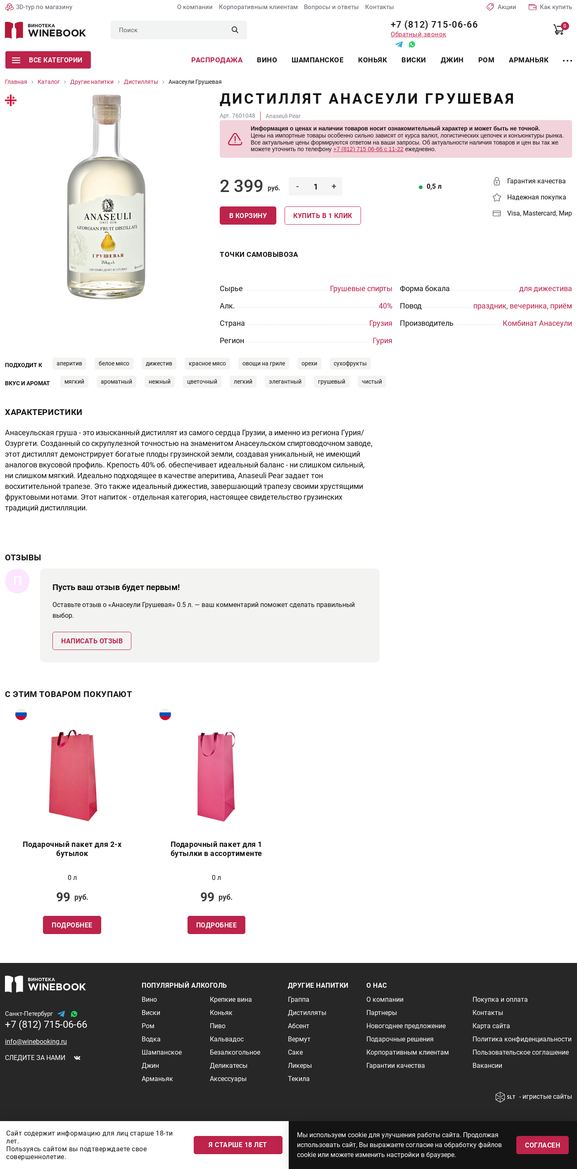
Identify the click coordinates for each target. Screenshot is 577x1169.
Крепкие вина (231, 999)
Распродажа (216, 60)
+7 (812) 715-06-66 (431, 24)
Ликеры (300, 1065)
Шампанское (318, 60)
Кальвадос (227, 1039)
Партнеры (381, 1013)
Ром (486, 60)
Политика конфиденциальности (522, 1039)
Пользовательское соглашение (521, 1052)
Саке (295, 1052)
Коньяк (372, 60)
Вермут (299, 1039)
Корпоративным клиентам (258, 7)
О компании (195, 7)
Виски (413, 60)
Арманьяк (529, 60)
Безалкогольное (235, 1052)
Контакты (379, 7)
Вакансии (487, 1065)
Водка (151, 1039)
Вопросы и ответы (331, 7)
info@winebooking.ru (36, 1042)
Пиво (218, 1026)
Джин (452, 60)
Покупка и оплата (500, 999)
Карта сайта (491, 1026)
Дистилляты (307, 1013)
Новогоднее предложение (406, 1026)
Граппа (298, 999)
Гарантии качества (395, 1065)
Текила (299, 1079)
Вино (267, 60)
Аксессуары (228, 1079)
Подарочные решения (400, 1039)
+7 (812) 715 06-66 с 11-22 (368, 149)
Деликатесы (228, 1065)
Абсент (298, 1026)
